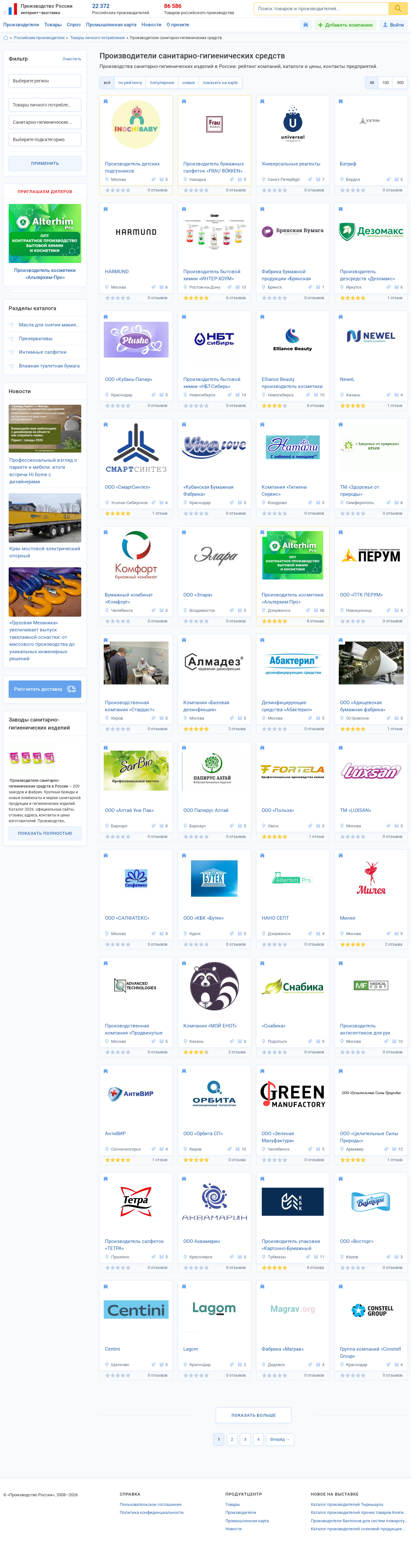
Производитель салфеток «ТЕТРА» (134, 1245)
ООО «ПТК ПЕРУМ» (361, 595)
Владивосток (199, 610)
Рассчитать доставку (45, 670)
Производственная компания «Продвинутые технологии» (133, 1030)
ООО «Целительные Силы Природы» (369, 1137)
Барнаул (116, 825)
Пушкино (117, 1256)
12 (397, 1149)
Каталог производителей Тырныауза (347, 1504)
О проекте (178, 25)
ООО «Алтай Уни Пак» (129, 810)
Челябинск (119, 610)
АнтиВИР (115, 1133)
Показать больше (254, 1415)
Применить (45, 163)
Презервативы (36, 333)
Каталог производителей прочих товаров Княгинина (359, 1512)
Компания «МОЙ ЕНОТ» (210, 1026)
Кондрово (274, 502)
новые (188, 82)
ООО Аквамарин (201, 1241)
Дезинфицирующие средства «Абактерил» (287, 706)
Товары (53, 25)
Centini (112, 1349)
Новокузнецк (356, 610)
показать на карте (220, 82)
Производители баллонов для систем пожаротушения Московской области (359, 1520)
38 (319, 610)
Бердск (350, 179)
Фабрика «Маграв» (283, 1349)
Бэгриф (348, 164)
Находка (194, 179)
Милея (347, 918)
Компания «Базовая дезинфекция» (206, 706)
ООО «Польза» (278, 810)
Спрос (74, 25)
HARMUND (117, 271)
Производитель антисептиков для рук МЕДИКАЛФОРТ (365, 1030)
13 (241, 287)
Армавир (351, 1149)
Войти (393, 25)
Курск (192, 933)
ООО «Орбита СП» (203, 1133)
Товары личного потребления (97, 38)
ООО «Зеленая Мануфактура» (278, 1137)
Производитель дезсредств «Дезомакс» (367, 275)
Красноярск (198, 1256)
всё (107, 82)
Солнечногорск (123, 1149)
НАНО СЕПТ (275, 918)
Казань (350, 395)
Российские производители (39, 38)
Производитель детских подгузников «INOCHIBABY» (132, 168)
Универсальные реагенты (291, 164)
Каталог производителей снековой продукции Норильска (359, 1528)
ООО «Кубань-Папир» (128, 379)
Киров (114, 718)
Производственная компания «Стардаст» (129, 706)
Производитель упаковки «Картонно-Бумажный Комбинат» (291, 1245)
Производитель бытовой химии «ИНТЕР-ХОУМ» (211, 275)
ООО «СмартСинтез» (127, 487)
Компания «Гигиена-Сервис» (285, 490)
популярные (162, 82)
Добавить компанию (349, 25)
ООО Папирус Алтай (206, 810)
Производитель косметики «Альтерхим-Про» (292, 598)
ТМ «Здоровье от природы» (359, 490)
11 (319, 1256)
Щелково (117, 1364)
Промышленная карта (111, 25)
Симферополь (357, 502)
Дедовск (273, 1364)
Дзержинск (276, 610)
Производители (21, 25)
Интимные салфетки (42, 347)
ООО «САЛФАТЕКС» (127, 918)
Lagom (190, 1349)
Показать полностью (45, 814)
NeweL (347, 379)
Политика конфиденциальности (152, 1512)
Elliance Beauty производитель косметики (292, 383)
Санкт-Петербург (280, 179)
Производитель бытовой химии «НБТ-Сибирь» (211, 383)
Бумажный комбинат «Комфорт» (129, 598)
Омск (269, 825)
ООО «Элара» (198, 595)
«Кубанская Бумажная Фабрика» (208, 490)
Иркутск (351, 287)
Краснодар (118, 395)
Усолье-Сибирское (126, 502)
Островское (354, 718)
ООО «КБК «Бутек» (203, 918)
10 (319, 395)
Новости (152, 25)
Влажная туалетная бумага (49, 361)
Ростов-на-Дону (201, 287)
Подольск (274, 1041)
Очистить (72, 58)
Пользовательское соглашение (150, 1504)
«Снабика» (273, 1026)
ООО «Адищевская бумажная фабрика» (362, 706)
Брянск (271, 287)
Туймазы (273, 1256)
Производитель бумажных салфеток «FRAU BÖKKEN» (213, 167)
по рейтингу (130, 82)
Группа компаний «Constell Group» (370, 1352)
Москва (115, 179)
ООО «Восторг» (356, 1241)
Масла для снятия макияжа (50, 320)
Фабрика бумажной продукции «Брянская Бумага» (286, 276)
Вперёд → (280, 1439)
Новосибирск (199, 395)
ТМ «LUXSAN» (355, 810)
